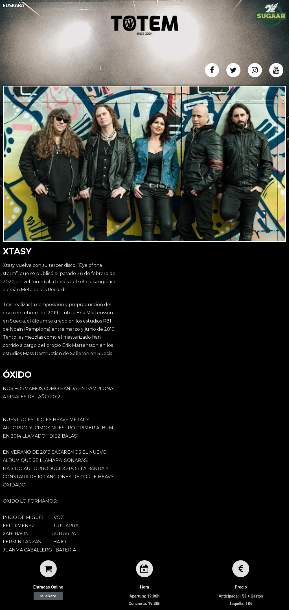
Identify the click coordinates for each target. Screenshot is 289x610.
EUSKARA (13, 5)
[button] (48, 596)
